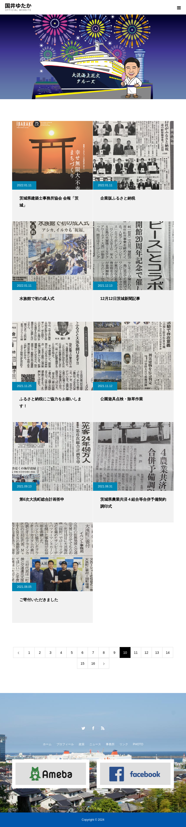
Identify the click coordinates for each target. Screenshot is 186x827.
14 (168, 653)
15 (83, 663)
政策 (82, 744)
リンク (123, 744)
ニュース (95, 744)
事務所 (110, 744)
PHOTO (138, 744)
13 (157, 653)
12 (146, 653)
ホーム (47, 744)
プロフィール (65, 744)
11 (136, 653)
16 (93, 663)
